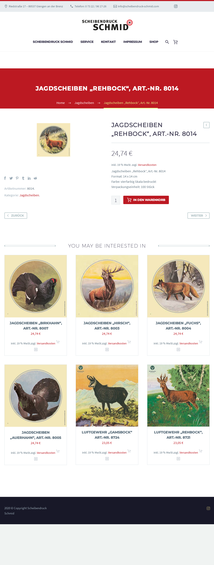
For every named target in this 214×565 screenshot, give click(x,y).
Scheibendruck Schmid (53, 42)
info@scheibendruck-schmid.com (138, 6)
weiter (200, 215)
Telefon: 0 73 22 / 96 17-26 (90, 6)
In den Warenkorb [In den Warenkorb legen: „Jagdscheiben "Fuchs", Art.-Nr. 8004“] (200, 343)
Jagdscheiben (29, 195)
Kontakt (108, 42)
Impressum (132, 42)
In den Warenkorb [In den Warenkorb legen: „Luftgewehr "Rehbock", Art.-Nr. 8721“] (200, 452)
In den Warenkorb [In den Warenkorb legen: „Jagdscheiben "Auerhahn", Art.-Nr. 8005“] (58, 452)
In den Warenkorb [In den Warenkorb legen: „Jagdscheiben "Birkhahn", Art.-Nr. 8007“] (58, 343)
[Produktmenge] (116, 200)
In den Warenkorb (146, 200)
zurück (14, 215)
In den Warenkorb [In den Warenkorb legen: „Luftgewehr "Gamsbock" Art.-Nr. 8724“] (129, 452)
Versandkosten (147, 165)
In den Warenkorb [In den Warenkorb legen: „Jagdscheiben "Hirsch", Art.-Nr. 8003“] (129, 343)
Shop (153, 42)
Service (86, 42)
